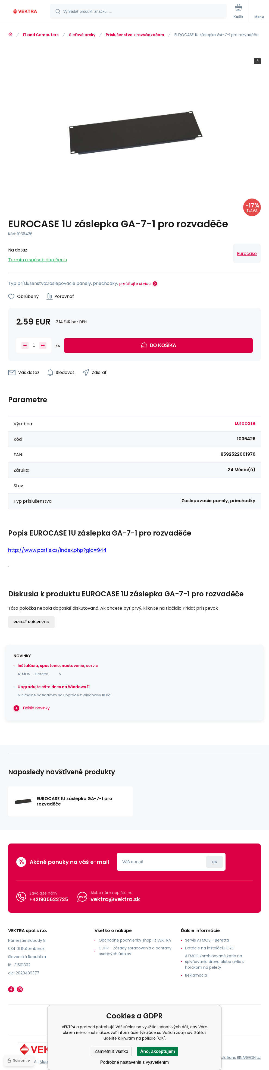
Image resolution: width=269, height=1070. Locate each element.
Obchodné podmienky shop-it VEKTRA (135, 940)
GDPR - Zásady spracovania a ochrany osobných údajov (135, 950)
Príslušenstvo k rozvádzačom (135, 34)
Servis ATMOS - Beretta (207, 940)
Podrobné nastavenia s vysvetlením (134, 1062)
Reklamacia (196, 975)
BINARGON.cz (249, 1057)
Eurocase (247, 253)
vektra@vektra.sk (115, 899)
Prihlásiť (214, 862)
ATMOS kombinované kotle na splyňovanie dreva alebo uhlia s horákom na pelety (214, 961)
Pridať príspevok (31, 622)
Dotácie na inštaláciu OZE (209, 948)
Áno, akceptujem (157, 1051)
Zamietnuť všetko (111, 1051)
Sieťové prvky (82, 34)
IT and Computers (41, 34)
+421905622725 (48, 899)
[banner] (25, 12)
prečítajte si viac (135, 283)
